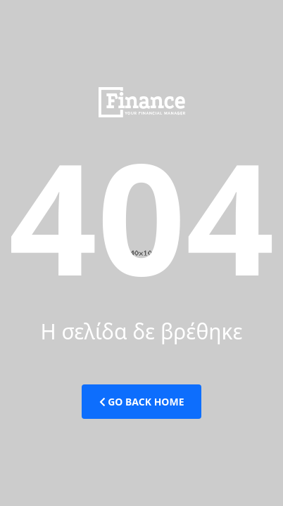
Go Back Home (141, 401)
